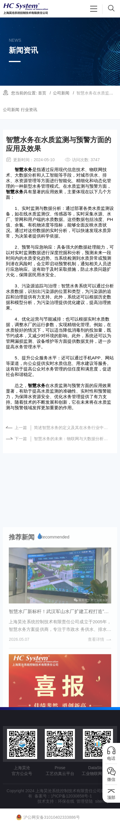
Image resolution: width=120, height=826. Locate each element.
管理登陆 (84, 801)
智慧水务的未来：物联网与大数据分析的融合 (72, 438)
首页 (42, 93)
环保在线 (66, 801)
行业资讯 (29, 109)
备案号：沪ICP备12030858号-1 (63, 796)
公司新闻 (61, 93)
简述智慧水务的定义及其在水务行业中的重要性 (72, 427)
